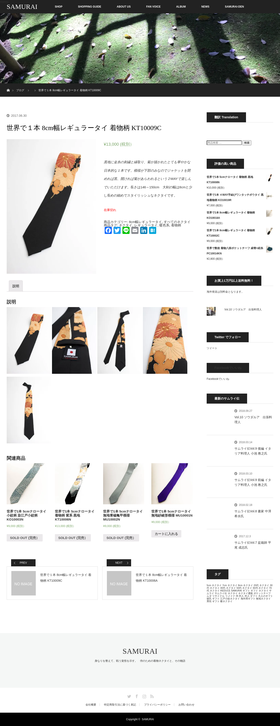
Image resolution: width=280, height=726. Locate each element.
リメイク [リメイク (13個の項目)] (230, 596)
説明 (15, 286)
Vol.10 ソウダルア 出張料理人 (243, 309)
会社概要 (91, 704)
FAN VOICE (153, 6)
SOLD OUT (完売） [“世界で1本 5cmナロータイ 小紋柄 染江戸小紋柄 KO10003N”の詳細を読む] (24, 538)
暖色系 (164, 225)
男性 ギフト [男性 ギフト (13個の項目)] (213, 601)
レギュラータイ (146, 225)
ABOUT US (124, 6)
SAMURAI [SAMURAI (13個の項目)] (236, 590)
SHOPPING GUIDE (89, 6)
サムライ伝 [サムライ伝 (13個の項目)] (221, 593)
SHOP (49, 6)
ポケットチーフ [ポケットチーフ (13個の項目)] (262, 593)
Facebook (136, 695)
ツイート (212, 348)
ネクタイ (125, 225)
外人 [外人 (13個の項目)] (241, 596)
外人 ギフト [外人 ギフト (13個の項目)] (251, 596)
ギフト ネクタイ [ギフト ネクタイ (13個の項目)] (259, 590)
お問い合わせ (186, 704)
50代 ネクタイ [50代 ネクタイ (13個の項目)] (244, 588)
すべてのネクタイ (177, 222)
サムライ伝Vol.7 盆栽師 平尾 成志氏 (252, 545)
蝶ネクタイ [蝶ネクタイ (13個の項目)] (226, 601)
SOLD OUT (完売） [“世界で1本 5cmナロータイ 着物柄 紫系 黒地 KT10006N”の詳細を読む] (73, 538)
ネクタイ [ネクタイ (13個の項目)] (233, 593)
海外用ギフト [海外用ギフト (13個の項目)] (248, 598)
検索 (247, 142)
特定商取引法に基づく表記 (120, 704)
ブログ (20, 90)
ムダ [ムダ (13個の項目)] (209, 596)
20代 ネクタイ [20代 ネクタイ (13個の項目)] (261, 585)
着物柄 (176, 225)
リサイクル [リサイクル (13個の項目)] (218, 596)
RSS (151, 695)
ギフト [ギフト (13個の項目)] (246, 590)
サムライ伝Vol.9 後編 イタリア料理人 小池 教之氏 (252, 451)
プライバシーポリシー (157, 704)
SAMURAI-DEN (234, 6)
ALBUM (181, 6)
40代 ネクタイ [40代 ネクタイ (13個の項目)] (228, 588)
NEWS (205, 6)
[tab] (16, 286)
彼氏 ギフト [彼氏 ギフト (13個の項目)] (213, 598)
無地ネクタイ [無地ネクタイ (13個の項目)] (263, 598)
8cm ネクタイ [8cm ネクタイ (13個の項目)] (245, 585)
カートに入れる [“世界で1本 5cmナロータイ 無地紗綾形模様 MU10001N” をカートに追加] (166, 534)
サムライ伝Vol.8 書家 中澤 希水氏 (252, 513)
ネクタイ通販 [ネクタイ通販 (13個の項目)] (245, 593)
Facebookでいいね (227, 368)
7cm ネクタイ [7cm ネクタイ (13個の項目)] (229, 585)
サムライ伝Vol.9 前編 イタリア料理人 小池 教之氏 (252, 482)
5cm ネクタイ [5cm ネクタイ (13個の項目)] (214, 585)
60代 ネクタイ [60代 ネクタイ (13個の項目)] (260, 588)
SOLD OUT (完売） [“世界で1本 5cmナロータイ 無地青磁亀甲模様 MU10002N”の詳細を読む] (121, 538)
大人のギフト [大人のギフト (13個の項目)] (265, 596)
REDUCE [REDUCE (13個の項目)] (225, 590)
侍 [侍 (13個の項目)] (237, 596)
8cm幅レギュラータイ (145, 222)
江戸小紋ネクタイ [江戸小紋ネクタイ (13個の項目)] (230, 598)
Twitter (128, 695)
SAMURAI (22, 6)
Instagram (143, 695)
